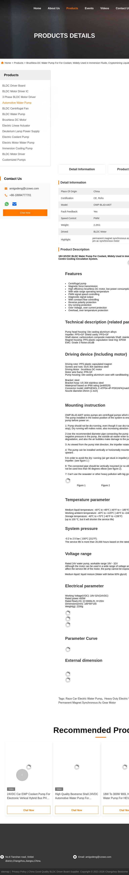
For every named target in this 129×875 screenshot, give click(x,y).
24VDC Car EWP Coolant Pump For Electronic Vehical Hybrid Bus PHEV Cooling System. (28, 796)
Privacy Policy (19, 871)
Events (89, 8)
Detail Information (82, 169)
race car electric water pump (84, 698)
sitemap (5, 871)
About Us (54, 8)
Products (72, 8)
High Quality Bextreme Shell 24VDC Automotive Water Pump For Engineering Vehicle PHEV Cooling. (76, 796)
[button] (22, 775)
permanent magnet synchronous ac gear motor (87, 702)
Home (37, 8)
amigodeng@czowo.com (24, 188)
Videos (104, 8)
